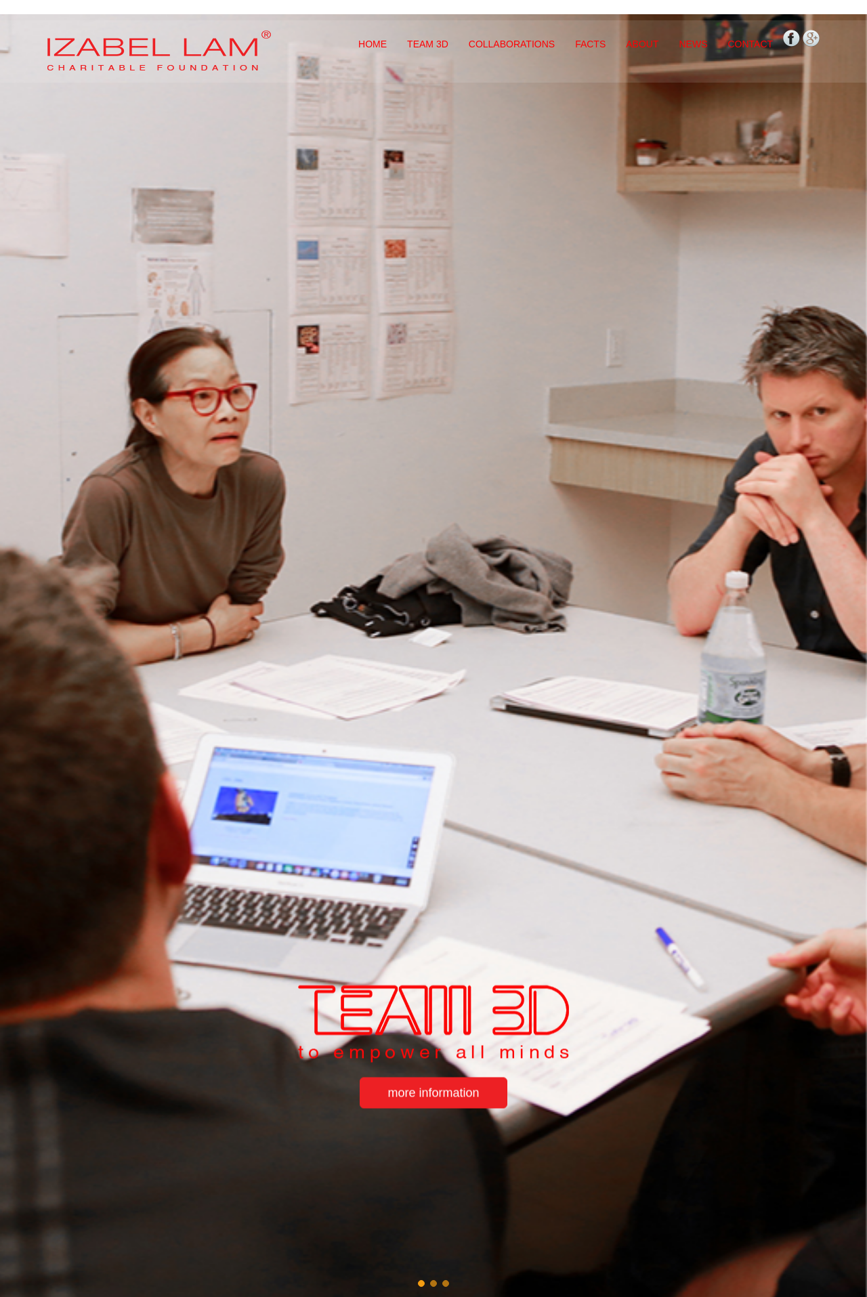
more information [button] (433, 1093)
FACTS (590, 44)
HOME (372, 44)
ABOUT (642, 44)
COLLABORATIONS (512, 44)
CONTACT (750, 44)
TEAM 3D (427, 44)
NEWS (693, 44)
